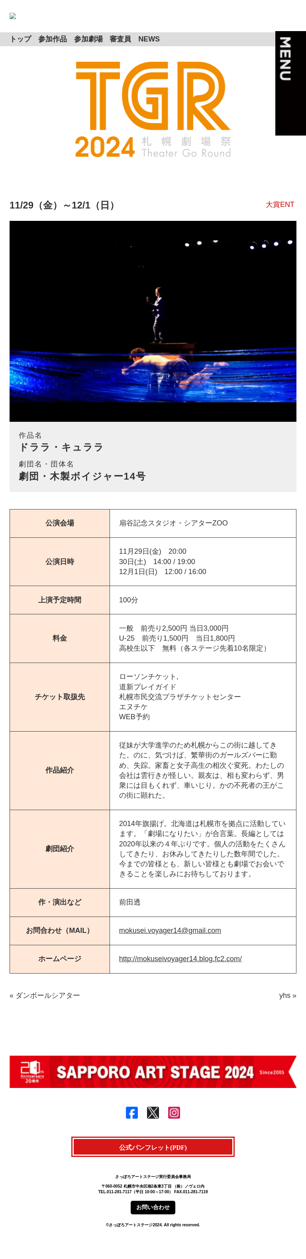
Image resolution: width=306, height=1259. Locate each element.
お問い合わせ (153, 1220)
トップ (20, 52)
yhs (284, 1009)
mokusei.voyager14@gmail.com (170, 944)
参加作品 (52, 52)
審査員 (120, 52)
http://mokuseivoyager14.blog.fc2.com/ (180, 972)
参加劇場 (88, 52)
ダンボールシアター (48, 1009)
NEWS (149, 52)
